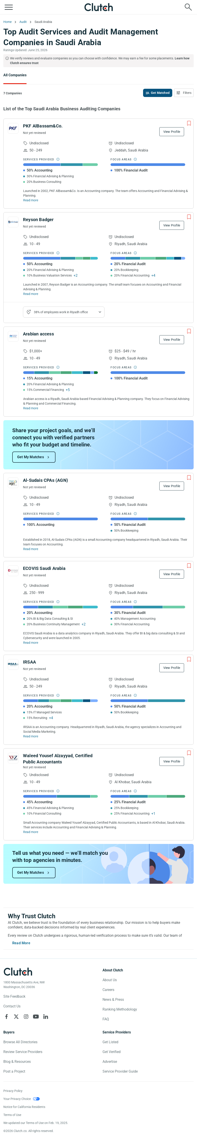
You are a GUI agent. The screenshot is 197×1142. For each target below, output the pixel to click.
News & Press (113, 999)
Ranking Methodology (120, 1009)
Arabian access (38, 334)
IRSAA (29, 662)
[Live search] (188, 7)
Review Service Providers (22, 1052)
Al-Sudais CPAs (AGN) (45, 480)
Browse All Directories (20, 1042)
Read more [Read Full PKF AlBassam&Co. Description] (30, 200)
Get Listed (110, 1042)
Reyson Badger (38, 219)
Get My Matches (30, 457)
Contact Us (12, 1006)
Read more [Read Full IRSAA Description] (30, 736)
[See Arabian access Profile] (13, 336)
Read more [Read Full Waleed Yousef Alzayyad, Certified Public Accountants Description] (30, 832)
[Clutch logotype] (17, 972)
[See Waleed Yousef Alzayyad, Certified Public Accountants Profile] (13, 758)
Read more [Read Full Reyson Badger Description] (30, 294)
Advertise (110, 1061)
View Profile (171, 131)
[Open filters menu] (184, 93)
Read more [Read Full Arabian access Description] (30, 408)
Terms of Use (12, 1115)
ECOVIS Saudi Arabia (44, 568)
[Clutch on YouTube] (36, 1016)
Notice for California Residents (24, 1107)
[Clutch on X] (16, 1016)
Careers (108, 990)
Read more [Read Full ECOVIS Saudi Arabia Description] (30, 642)
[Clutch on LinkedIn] (46, 1016)
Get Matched (160, 93)
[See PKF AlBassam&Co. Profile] (13, 128)
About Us (110, 980)
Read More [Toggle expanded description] (21, 943)
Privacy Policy (13, 1091)
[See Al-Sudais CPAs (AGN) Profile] (13, 482)
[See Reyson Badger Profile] (13, 222)
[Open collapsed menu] (8, 7)
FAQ (106, 1019)
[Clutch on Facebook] (6, 1016)
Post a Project (14, 1071)
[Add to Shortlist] (189, 123)
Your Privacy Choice (17, 1099)
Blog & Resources (17, 1061)
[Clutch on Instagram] (26, 1016)
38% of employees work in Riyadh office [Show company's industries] (61, 312)
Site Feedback (14, 996)
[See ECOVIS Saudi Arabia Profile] (13, 570)
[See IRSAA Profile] (13, 664)
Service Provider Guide (120, 1071)
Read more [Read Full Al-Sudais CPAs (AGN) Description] (30, 549)
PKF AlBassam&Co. (43, 126)
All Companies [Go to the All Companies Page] (15, 75)
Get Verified (112, 1052)
